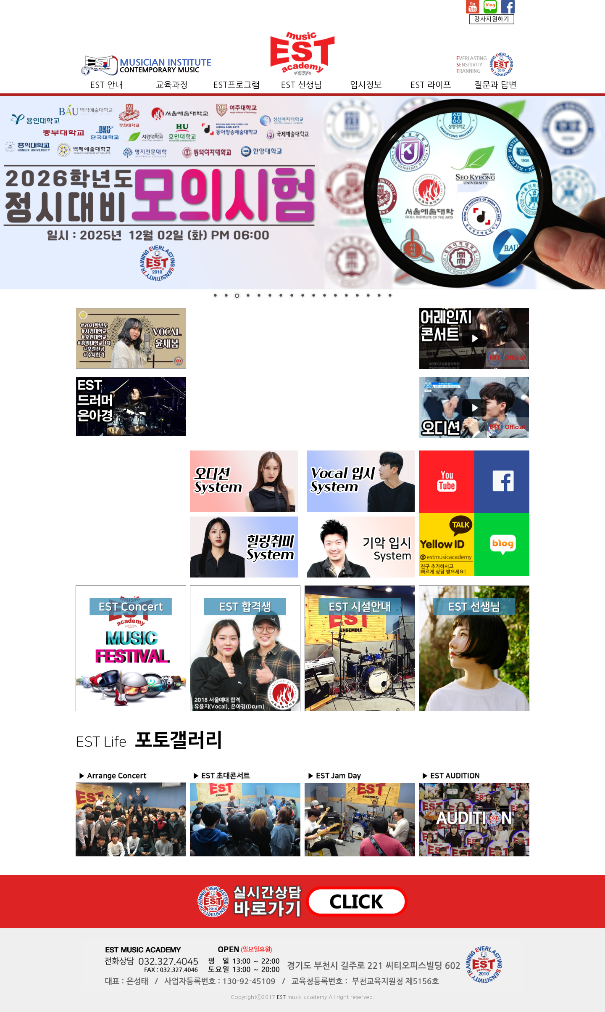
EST (281, 997)
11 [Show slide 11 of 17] (324, 296)
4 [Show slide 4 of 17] (248, 296)
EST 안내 (106, 85)
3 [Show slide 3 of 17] (237, 296)
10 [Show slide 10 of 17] (313, 296)
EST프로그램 (236, 85)
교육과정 (172, 85)
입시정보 (366, 85)
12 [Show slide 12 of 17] (335, 296)
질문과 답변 (495, 85)
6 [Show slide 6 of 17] (269, 296)
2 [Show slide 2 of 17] (226, 296)
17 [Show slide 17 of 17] (390, 296)
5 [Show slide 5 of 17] (258, 296)
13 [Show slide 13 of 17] (346, 296)
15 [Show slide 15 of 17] (368, 296)
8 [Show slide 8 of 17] (291, 296)
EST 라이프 (430, 85)
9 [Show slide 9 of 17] (302, 296)
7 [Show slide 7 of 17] (280, 296)
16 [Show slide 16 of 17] (379, 296)
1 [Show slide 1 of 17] (215, 296)
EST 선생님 (301, 85)
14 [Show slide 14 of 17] (357, 296)
